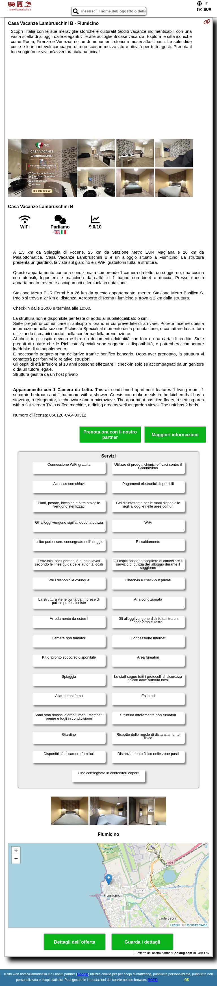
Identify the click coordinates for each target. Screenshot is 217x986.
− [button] (16, 859)
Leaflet (175, 925)
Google (82, 974)
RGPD (153, 980)
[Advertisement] (108, 96)
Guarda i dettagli (142, 942)
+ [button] (16, 851)
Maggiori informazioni (175, 434)
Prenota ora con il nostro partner (110, 435)
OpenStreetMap (196, 925)
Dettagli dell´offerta (74, 942)
